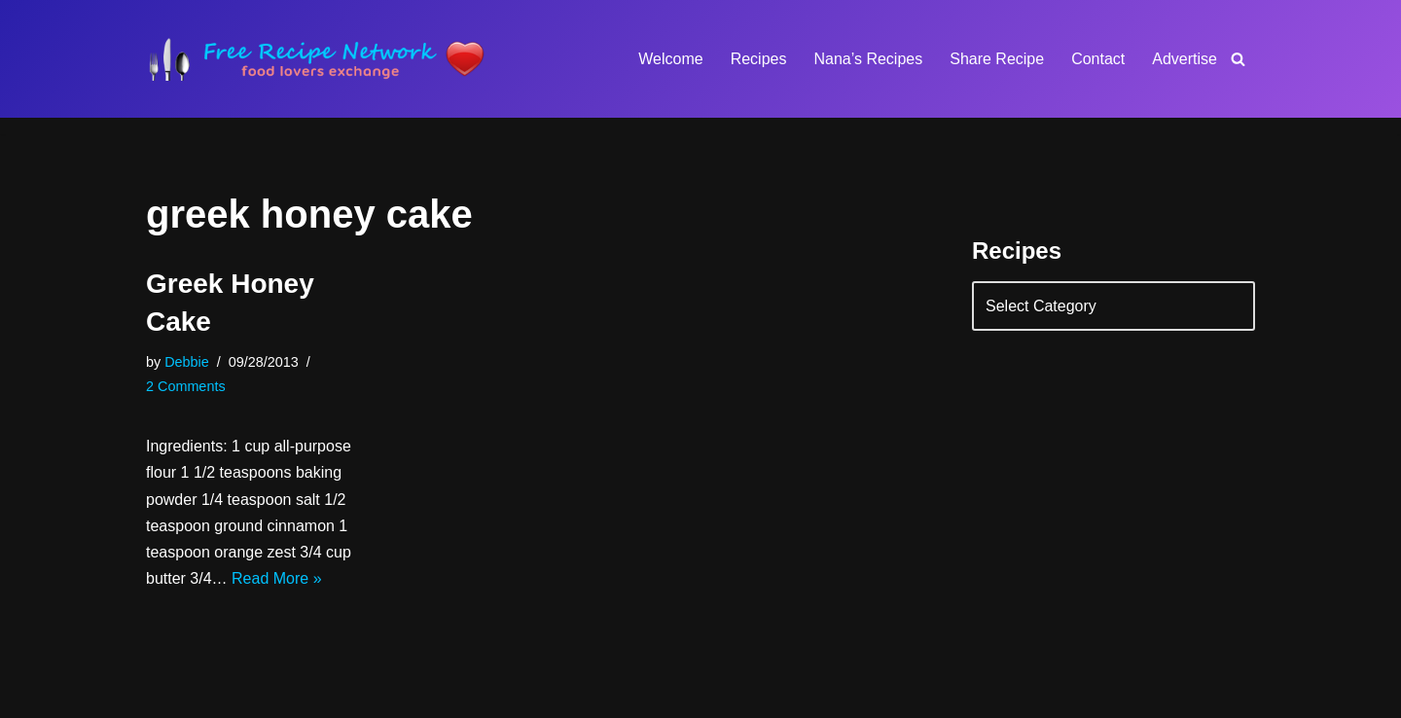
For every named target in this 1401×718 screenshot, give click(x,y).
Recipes (759, 59)
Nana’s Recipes (867, 59)
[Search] (1238, 59)
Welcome (670, 59)
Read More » (277, 578)
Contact (1098, 59)
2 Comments (186, 386)
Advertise (1184, 59)
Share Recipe (997, 59)
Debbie (186, 362)
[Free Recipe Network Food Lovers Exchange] (316, 59)
